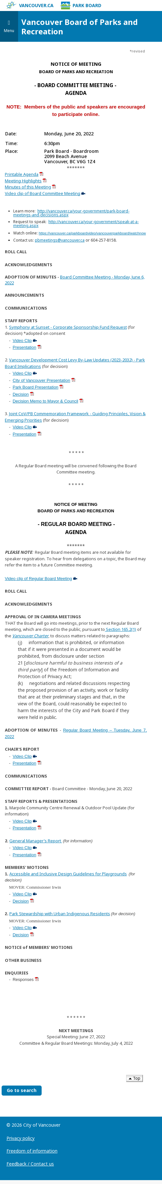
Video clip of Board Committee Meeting (42, 193)
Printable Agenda (21, 174)
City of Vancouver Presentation (41, 380)
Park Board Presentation (35, 387)
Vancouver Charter (30, 636)
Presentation (24, 347)
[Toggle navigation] (9, 26)
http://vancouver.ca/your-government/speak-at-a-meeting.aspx (76, 223)
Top (134, 1078)
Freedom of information (31, 1151)
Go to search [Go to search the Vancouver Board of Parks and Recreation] (21, 1090)
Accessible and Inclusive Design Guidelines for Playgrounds (68, 874)
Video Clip (22, 340)
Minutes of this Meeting (28, 187)
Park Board (80, 5)
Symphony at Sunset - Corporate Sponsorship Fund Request (68, 327)
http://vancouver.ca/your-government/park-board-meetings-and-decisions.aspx (71, 213)
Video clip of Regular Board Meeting (38, 578)
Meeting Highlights (23, 181)
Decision (21, 394)
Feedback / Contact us (30, 1164)
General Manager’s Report (35, 841)
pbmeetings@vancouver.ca (60, 240)
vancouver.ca (30, 5)
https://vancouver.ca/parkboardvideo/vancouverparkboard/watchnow (92, 233)
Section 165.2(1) (120, 629)
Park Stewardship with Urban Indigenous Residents (59, 913)
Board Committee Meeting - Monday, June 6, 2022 (75, 280)
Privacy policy (20, 1138)
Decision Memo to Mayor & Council (45, 401)
